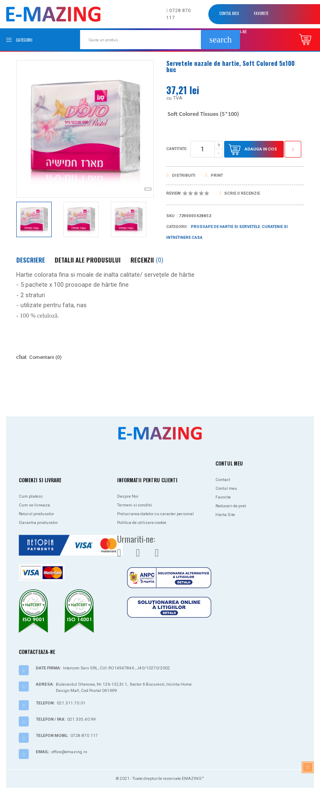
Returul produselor (36, 513)
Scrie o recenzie (240, 193)
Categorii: (177, 227)
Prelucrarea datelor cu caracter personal (155, 513)
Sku (170, 216)
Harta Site (225, 514)
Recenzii (146, 260)
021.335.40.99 (81, 719)
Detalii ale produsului (87, 260)
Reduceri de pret (230, 505)
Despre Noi (127, 496)
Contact (222, 479)
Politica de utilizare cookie (141, 522)
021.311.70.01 (71, 703)
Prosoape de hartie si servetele (225, 227)
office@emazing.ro (69, 751)
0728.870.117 (84, 735)
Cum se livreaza (34, 505)
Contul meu (229, 13)
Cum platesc (31, 496)
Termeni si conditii (134, 505)
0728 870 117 (178, 14)
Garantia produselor (38, 522)
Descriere (30, 260)
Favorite (261, 13)
